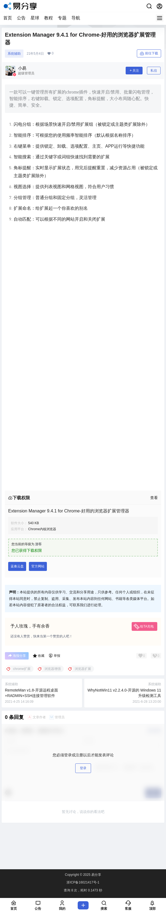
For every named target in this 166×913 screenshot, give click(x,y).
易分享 (95, 875)
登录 (83, 768)
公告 (21, 18)
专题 (62, 18)
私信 (153, 70)
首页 (7, 18)
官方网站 (37, 566)
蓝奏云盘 (17, 566)
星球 (35, 18)
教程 (48, 18)
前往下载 (149, 53)
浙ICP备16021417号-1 (83, 882)
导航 (75, 18)
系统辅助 (14, 54)
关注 (134, 70)
